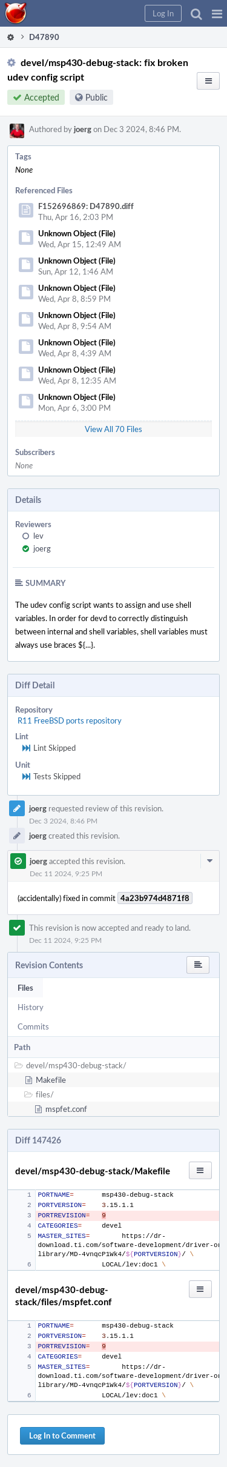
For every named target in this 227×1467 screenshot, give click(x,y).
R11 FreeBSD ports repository (70, 720)
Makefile (51, 1079)
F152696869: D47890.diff (86, 206)
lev (38, 535)
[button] (217, 13)
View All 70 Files (113, 429)
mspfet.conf (66, 1108)
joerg (82, 129)
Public (96, 97)
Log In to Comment (62, 1435)
